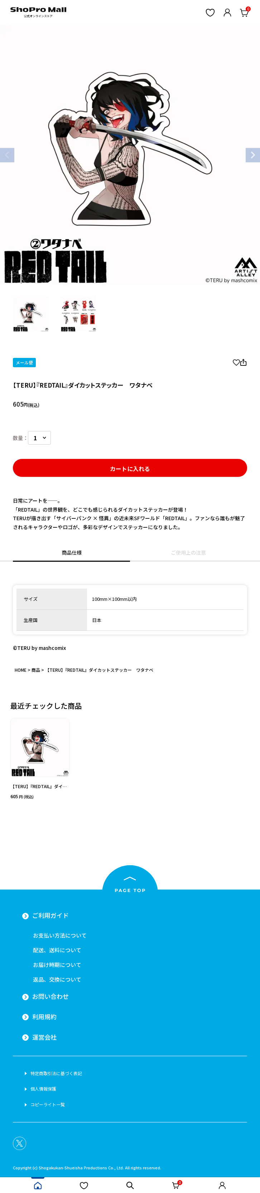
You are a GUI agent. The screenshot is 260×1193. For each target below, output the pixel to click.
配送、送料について (57, 950)
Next (253, 155)
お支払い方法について (60, 935)
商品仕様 (72, 552)
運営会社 (44, 1037)
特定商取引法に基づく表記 (56, 1073)
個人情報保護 (43, 1089)
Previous (7, 155)
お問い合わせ (50, 996)
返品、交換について (57, 979)
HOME (21, 670)
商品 (36, 670)
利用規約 (44, 1016)
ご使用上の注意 (188, 552)
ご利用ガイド (50, 915)
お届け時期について (57, 964)
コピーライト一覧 (47, 1104)
